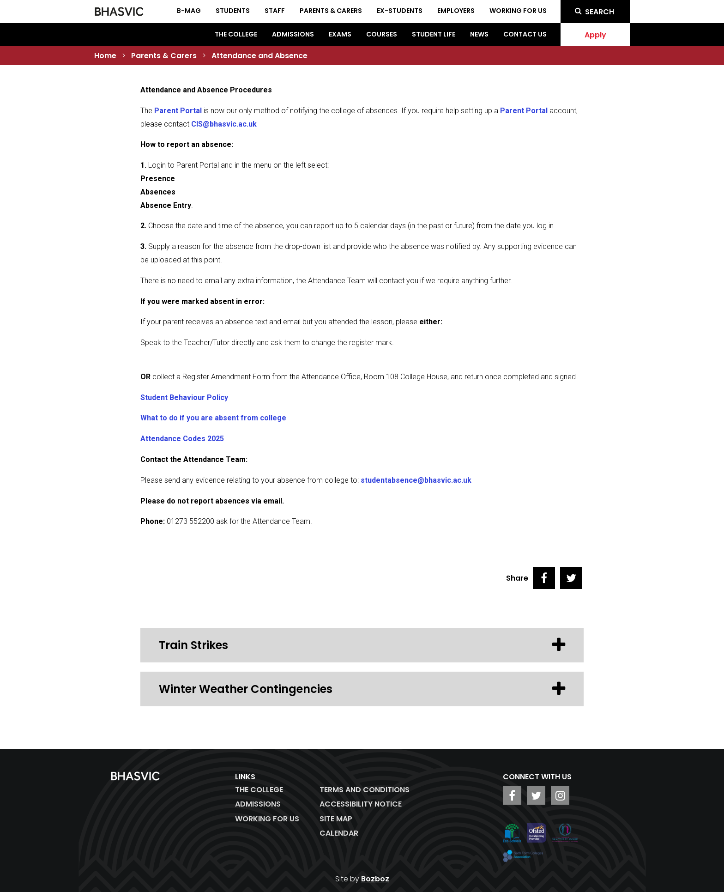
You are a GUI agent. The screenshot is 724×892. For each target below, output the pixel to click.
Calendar (339, 833)
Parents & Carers (164, 55)
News (479, 34)
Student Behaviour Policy (184, 397)
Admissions (293, 34)
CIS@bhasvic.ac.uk (224, 124)
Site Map (336, 818)
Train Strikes (362, 645)
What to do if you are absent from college (213, 417)
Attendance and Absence (259, 55)
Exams (340, 34)
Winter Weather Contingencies (362, 688)
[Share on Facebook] (544, 578)
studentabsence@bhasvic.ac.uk (416, 480)
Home (105, 55)
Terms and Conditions (365, 789)
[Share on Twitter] (571, 578)
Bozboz (375, 879)
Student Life (433, 34)
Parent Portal (178, 110)
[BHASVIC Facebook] (512, 795)
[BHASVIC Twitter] (536, 795)
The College (236, 34)
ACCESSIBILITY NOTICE (361, 804)
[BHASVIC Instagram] (560, 795)
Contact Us (525, 34)
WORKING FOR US (267, 818)
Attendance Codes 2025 (182, 438)
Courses (381, 34)
